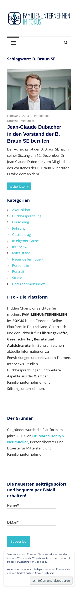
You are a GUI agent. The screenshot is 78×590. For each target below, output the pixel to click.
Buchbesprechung (26, 216)
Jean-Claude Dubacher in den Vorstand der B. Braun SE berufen (34, 134)
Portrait (18, 271)
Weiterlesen (18, 186)
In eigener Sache (25, 240)
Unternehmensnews (21, 121)
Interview (19, 246)
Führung (19, 228)
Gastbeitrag (21, 234)
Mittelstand (21, 253)
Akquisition (21, 209)
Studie (17, 277)
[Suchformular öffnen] (66, 42)
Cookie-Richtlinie (44, 573)
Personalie (41, 116)
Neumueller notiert (27, 259)
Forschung (20, 222)
